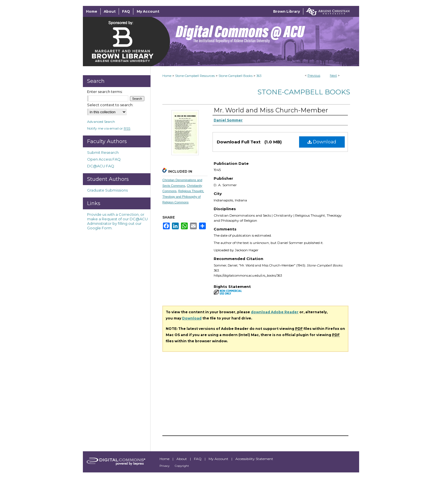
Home (166, 76)
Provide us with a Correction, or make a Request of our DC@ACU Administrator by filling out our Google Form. (117, 221)
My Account (219, 459)
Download (322, 142)
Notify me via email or (108, 128)
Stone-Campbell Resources (195, 76)
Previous (314, 75)
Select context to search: (110, 105)
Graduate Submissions (107, 190)
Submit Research (103, 152)
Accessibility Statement (254, 459)
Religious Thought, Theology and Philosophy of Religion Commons (183, 196)
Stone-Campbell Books (235, 76)
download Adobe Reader (275, 312)
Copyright (182, 466)
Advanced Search (101, 121)
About (182, 459)
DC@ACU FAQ (100, 166)
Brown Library (286, 11)
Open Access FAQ (104, 159)
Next (333, 75)
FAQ (198, 459)
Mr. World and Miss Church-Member (271, 110)
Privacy (165, 466)
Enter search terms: (105, 91)
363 (258, 76)
